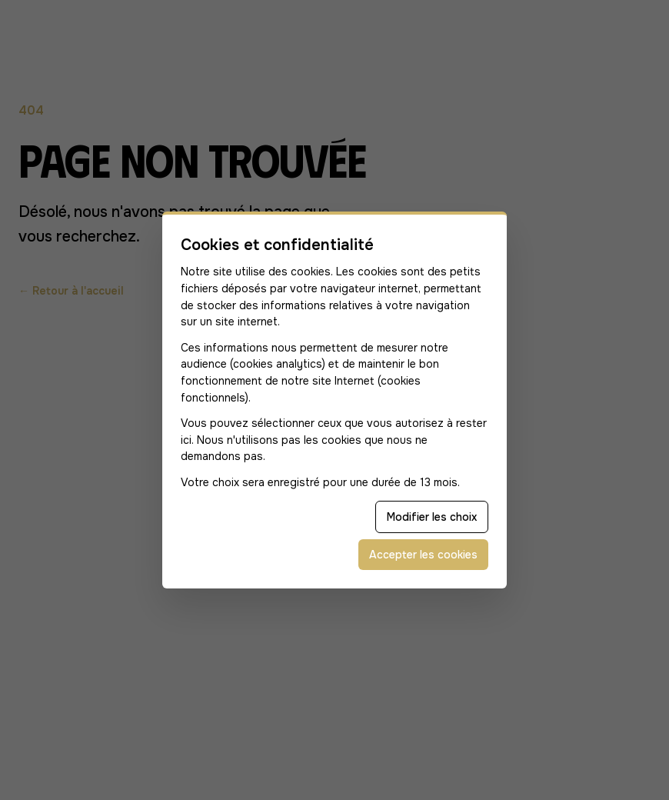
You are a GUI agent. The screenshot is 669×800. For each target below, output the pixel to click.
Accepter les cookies (423, 555)
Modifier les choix (432, 517)
